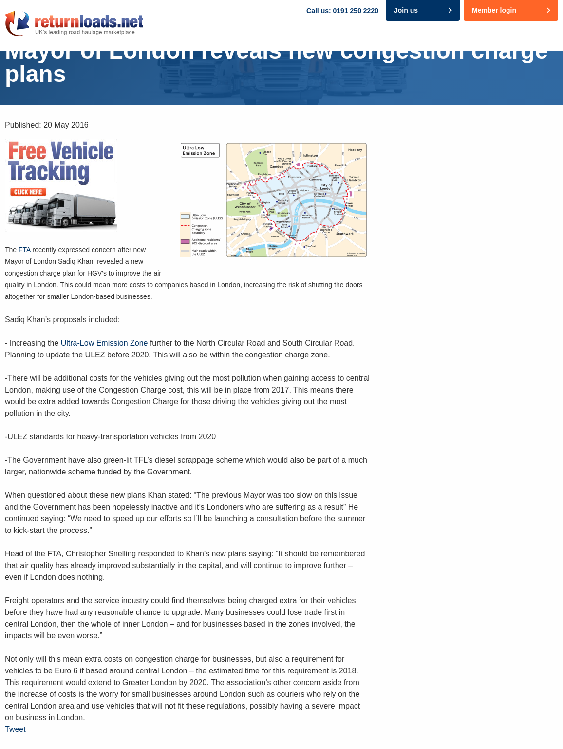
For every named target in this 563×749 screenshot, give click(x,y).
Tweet (15, 729)
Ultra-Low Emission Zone (104, 343)
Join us (406, 10)
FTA (25, 250)
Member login (494, 10)
